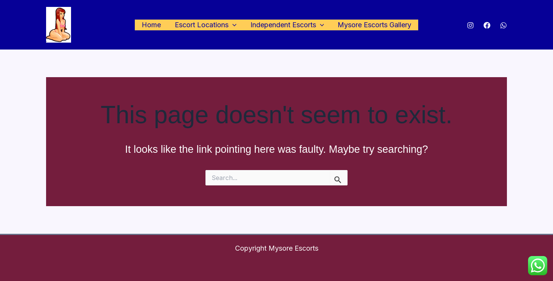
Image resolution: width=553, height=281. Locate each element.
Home (151, 25)
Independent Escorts (287, 25)
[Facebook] (486, 25)
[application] (232, 25)
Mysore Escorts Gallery (374, 25)
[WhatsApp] (503, 25)
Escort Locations (206, 25)
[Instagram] (470, 25)
